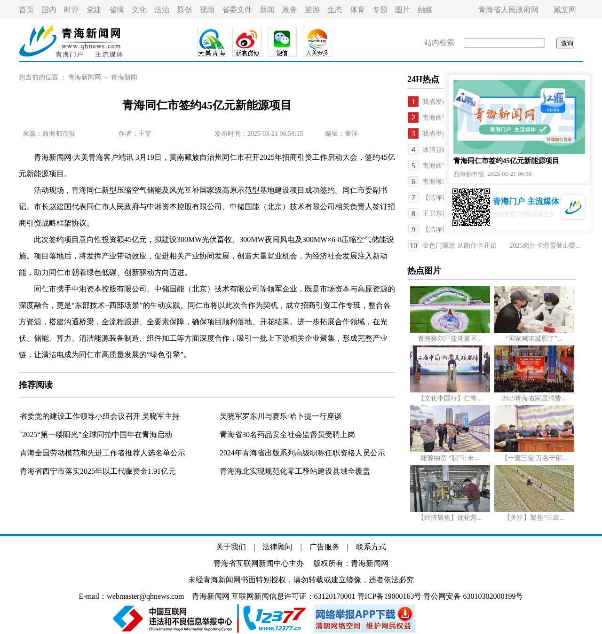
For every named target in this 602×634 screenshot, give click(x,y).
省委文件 (237, 10)
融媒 (425, 10)
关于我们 (231, 547)
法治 (161, 10)
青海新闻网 (84, 77)
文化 (139, 10)
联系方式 (371, 547)
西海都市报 (58, 133)
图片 (402, 10)
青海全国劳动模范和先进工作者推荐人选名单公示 (102, 453)
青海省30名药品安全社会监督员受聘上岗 (287, 434)
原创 (184, 10)
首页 (26, 10)
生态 (334, 10)
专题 (380, 10)
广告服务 (324, 547)
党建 (94, 10)
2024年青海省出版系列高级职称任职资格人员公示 (302, 453)
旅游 (312, 10)
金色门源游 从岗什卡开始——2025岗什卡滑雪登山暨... (501, 245)
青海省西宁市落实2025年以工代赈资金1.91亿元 (98, 471)
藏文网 (565, 10)
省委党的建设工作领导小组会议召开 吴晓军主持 (100, 416)
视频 (206, 10)
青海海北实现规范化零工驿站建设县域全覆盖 (295, 471)
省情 (116, 10)
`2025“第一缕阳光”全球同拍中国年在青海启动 (96, 434)
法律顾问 (277, 547)
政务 (289, 10)
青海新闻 (124, 77)
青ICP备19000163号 (389, 596)
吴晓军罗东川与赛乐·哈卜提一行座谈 (281, 416)
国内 (48, 10)
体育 (357, 10)
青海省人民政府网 (508, 10)
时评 (71, 10)
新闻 (267, 10)
